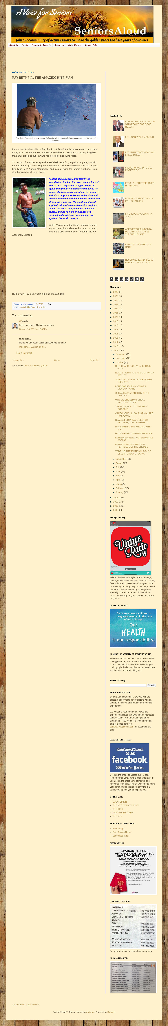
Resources (59, 45)
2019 (116, 321)
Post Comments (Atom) (36, 365)
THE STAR (118, 809)
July (118, 467)
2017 (116, 329)
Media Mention (74, 45)
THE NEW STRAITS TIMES (126, 805)
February (120, 488)
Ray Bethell (41, 307)
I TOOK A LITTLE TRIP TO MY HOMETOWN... (139, 184)
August (119, 463)
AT (20, 321)
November (121, 358)
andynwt (90, 1012)
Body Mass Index (121, 836)
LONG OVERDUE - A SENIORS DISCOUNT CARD (130, 387)
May (118, 475)
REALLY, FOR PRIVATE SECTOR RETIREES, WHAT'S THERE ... (131, 421)
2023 (116, 304)
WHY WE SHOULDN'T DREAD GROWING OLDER (130, 401)
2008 (116, 510)
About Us (13, 45)
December (121, 354)
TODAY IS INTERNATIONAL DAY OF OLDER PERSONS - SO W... (133, 452)
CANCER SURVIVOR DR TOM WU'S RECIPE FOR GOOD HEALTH (140, 124)
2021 (116, 313)
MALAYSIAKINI (120, 802)
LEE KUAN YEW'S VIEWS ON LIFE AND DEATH (139, 153)
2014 (116, 342)
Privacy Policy (91, 45)
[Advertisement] (67, 59)
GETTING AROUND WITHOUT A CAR (133, 433)
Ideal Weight (119, 828)
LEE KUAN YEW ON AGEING (139, 137)
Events (25, 45)
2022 (116, 308)
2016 (116, 333)
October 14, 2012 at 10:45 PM (33, 329)
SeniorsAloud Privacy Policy (25, 1004)
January (120, 492)
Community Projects (41, 45)
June (118, 471)
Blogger (111, 1012)
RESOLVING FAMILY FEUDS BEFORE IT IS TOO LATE (139, 261)
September (121, 459)
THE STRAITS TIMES (123, 812)
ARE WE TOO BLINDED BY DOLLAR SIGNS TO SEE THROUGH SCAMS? (138, 232)
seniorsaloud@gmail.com (122, 726)
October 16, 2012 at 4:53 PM (32, 347)
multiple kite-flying (27, 307)
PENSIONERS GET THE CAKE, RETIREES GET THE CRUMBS (131, 445)
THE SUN (117, 816)
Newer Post (18, 360)
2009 (116, 506)
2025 (116, 296)
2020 (116, 317)
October (120, 362)
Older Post (95, 360)
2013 (116, 346)
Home (57, 360)
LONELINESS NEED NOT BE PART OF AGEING (139, 199)
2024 (116, 300)
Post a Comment (24, 353)
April (118, 480)
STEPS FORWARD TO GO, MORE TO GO (138, 169)
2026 (116, 292)
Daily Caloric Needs (122, 832)
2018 (116, 325)
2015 (116, 338)
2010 (116, 502)
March (119, 484)
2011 (116, 497)
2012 (116, 350)
